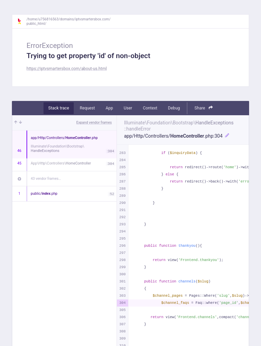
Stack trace (58, 108)
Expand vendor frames (94, 122)
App (109, 108)
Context (150, 108)
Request (87, 108)
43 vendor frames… (46, 178)
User (128, 108)
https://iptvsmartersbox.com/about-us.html (67, 68)
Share (203, 107)
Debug (174, 108)
